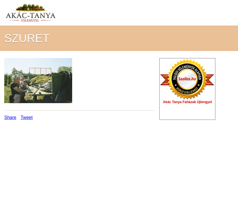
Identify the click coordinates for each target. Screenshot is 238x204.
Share (10, 117)
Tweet (27, 117)
